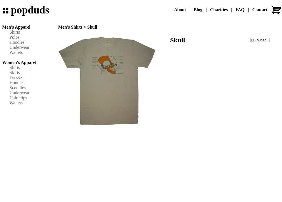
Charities (219, 9)
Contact (259, 9)
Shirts (15, 32)
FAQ (240, 9)
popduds (30, 10)
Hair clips (18, 97)
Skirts (15, 72)
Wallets (16, 52)
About (180, 9)
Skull (92, 27)
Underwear (19, 47)
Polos (15, 37)
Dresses (17, 77)
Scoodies (18, 87)
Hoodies (17, 42)
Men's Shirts (70, 27)
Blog (198, 9)
